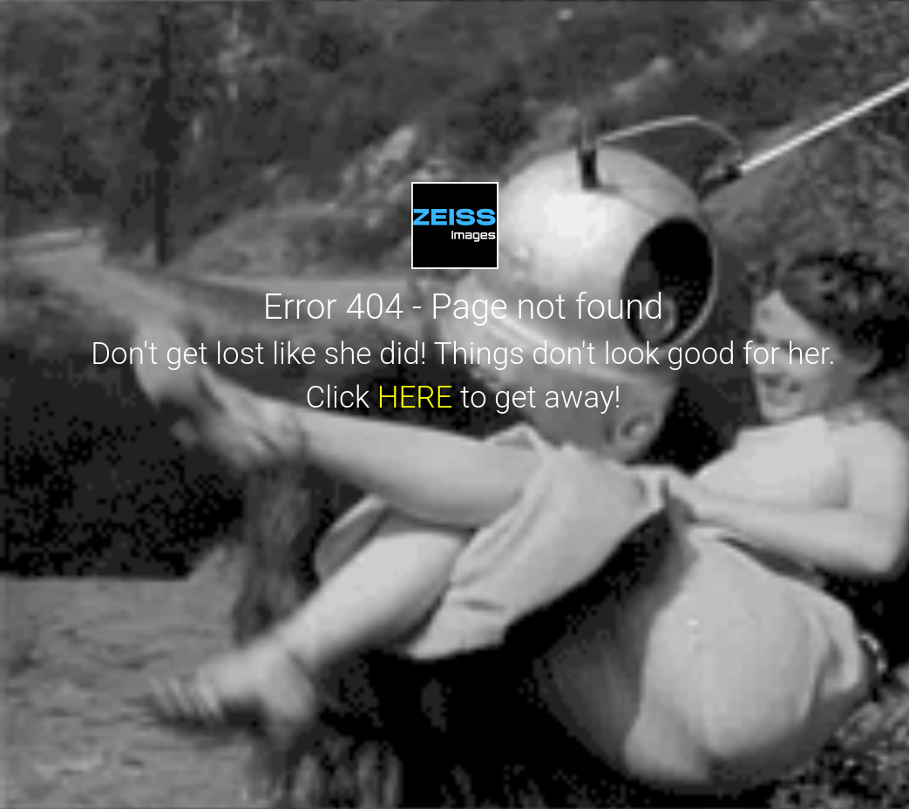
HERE (415, 397)
